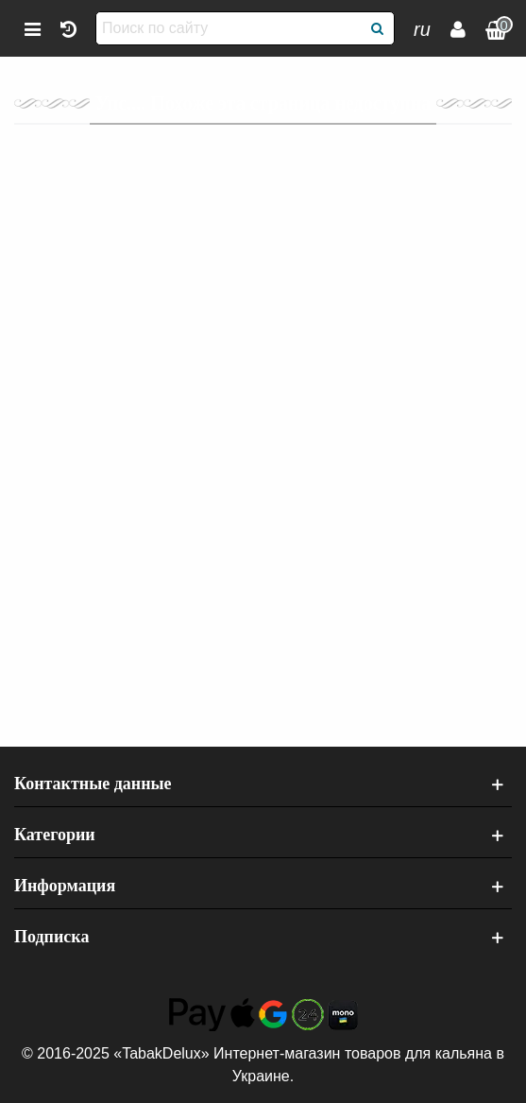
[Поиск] (378, 28)
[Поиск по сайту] (229, 28)
